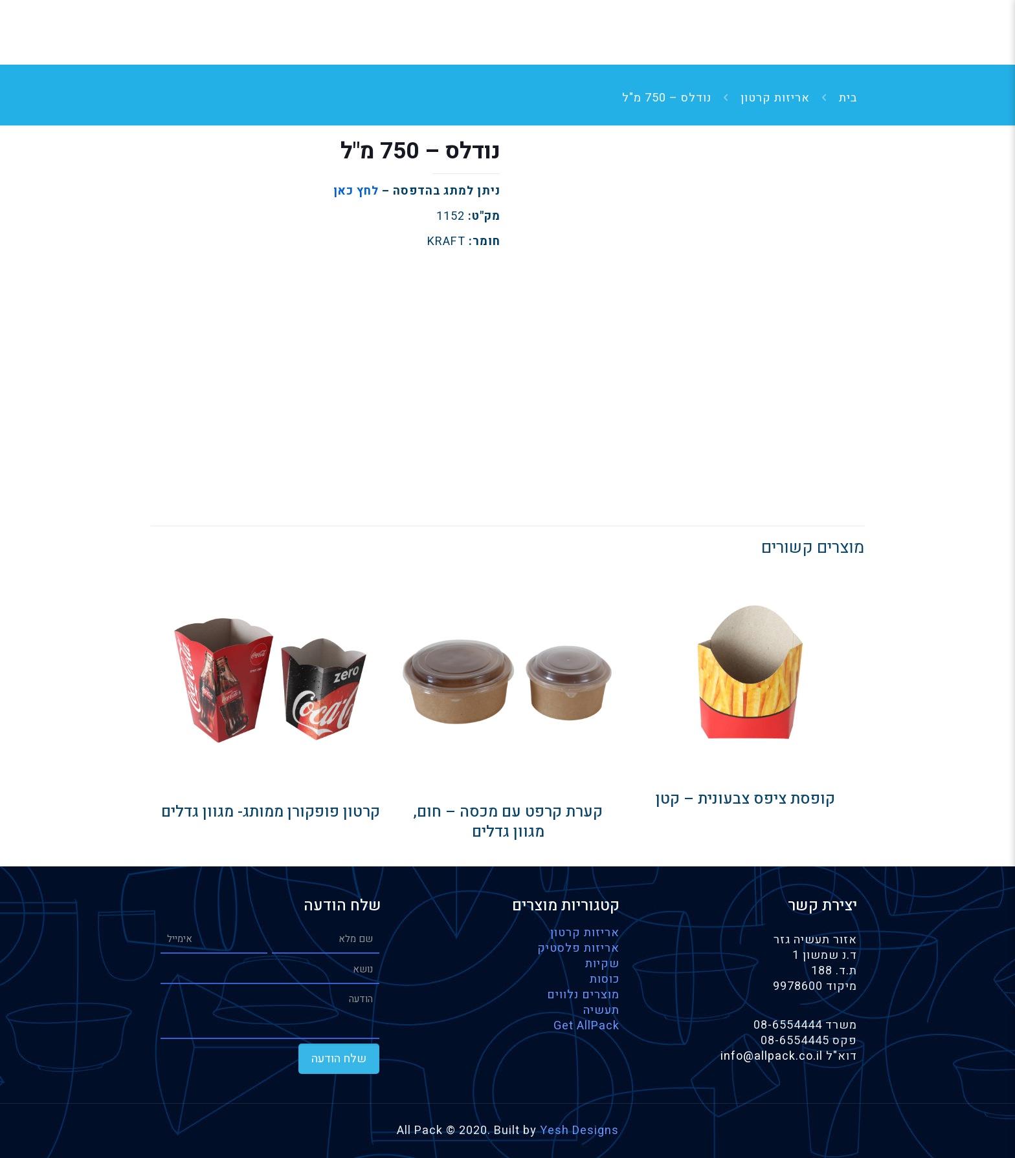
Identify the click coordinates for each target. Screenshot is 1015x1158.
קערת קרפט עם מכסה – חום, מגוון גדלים (508, 821)
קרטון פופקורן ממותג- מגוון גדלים (270, 811)
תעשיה (601, 1010)
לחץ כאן (356, 191)
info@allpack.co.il (773, 1056)
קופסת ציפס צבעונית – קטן (745, 799)
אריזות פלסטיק (578, 948)
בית (848, 98)
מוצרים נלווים (583, 994)
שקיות (602, 963)
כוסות (604, 979)
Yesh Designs (579, 1130)
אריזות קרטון (775, 98)
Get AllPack (586, 1026)
